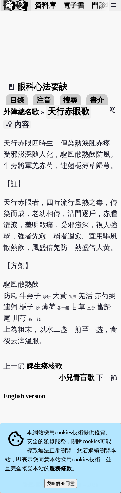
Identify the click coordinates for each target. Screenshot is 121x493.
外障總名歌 (21, 112)
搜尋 (70, 100)
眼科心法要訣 (42, 86)
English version (24, 396)
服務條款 (61, 469)
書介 (97, 100)
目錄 (17, 100)
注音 (44, 100)
